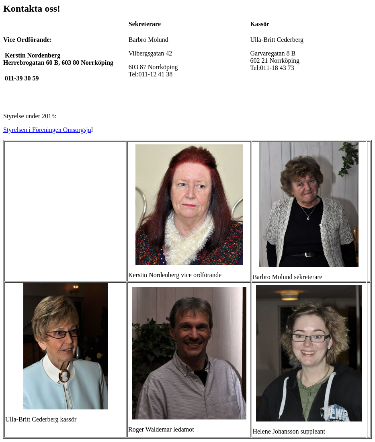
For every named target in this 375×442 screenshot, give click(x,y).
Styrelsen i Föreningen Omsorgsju (47, 129)
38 (155, 74)
